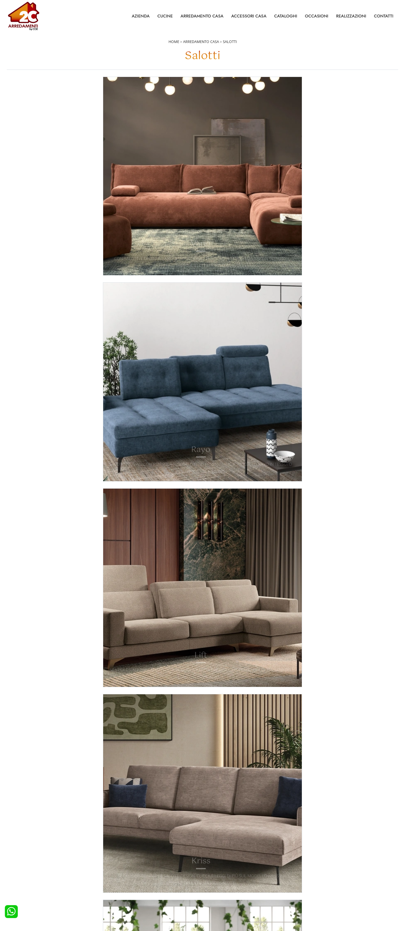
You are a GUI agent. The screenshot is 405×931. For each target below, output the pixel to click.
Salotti (230, 49)
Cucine (165, 19)
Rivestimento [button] (175, 95)
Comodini (118, 878)
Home (174, 49)
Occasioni (316, 19)
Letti (113, 851)
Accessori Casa (249, 19)
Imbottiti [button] (117, 95)
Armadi (116, 869)
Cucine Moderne (27, 860)
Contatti (383, 19)
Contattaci (313, 860)
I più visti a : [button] (332, 95)
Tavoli (211, 869)
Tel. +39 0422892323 (271, 901)
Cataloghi (285, 19)
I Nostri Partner (318, 878)
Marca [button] (67, 95)
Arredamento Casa (202, 19)
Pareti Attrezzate (221, 860)
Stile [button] (227, 95)
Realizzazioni (351, 19)
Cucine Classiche (27, 869)
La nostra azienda (320, 851)
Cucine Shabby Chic (30, 878)
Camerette (118, 860)
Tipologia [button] (276, 95)
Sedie (211, 878)
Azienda (140, 19)
